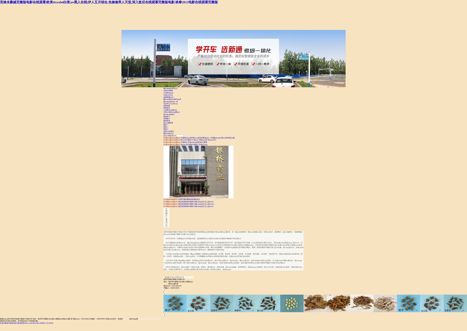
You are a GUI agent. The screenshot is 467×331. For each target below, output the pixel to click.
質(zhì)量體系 (168, 123)
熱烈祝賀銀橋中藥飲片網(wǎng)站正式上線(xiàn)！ (196, 202)
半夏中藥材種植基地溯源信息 (189, 199)
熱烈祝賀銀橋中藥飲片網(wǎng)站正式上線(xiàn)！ (196, 206)
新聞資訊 (166, 108)
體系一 (165, 125)
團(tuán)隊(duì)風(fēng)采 (172, 99)
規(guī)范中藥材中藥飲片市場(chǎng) (194, 144)
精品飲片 (166, 116)
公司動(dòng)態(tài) (170, 110)
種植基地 (166, 121)
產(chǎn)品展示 (168, 114)
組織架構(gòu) (168, 97)
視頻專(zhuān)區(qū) (170, 104)
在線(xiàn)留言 (168, 131)
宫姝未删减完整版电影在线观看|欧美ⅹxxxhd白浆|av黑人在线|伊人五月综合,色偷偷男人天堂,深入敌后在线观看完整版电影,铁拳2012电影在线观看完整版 (109, 2)
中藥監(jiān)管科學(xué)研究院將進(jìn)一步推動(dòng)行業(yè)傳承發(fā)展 (208, 138)
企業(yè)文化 (168, 95)
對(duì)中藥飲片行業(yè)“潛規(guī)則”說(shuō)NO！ (198, 140)
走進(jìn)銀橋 (168, 90)
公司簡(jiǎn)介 (168, 93)
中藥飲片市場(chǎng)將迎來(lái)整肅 (194, 142)
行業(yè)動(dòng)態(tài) (171, 112)
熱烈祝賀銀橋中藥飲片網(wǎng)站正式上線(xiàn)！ (197, 204)
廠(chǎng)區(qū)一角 (170, 101)
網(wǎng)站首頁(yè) (170, 88)
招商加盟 (166, 106)
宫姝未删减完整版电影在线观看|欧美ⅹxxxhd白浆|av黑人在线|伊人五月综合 (26, 323)
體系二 (165, 127)
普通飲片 (166, 119)
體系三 (165, 129)
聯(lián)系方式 (168, 133)
